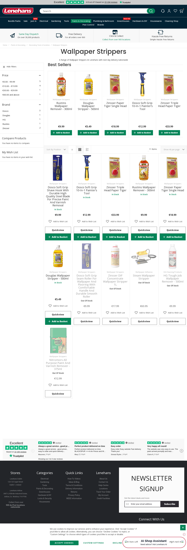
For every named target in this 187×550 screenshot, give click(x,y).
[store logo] (17, 11)
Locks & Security (45, 498)
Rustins (5, 124)
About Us (103, 479)
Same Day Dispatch (29, 34)
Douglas (6, 115)
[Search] (151, 11)
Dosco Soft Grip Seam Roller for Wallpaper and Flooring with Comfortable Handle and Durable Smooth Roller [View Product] (87, 256)
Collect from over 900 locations (116, 39)
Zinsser (5, 128)
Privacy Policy (74, 495)
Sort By (50, 149)
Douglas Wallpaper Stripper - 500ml (88, 106)
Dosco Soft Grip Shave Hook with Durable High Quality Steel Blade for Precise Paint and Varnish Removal (58, 196)
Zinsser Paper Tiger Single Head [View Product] (173, 168)
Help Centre (103, 485)
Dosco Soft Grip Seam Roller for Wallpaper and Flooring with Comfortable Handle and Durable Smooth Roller (86, 286)
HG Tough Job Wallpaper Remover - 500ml (172, 278)
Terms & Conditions (74, 485)
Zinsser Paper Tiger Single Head (115, 104)
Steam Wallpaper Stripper (144, 277)
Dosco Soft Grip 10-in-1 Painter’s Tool (142, 106)
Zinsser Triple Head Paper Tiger (169, 104)
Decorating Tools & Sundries (39, 45)
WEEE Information (74, 498)
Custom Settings (93, 543)
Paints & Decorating (18, 45)
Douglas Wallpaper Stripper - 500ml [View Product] (58, 256)
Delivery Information (74, 488)
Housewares (44, 502)
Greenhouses (44, 492)
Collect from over (16, 502)
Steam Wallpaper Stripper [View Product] (144, 256)
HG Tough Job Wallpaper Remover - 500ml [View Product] (173, 256)
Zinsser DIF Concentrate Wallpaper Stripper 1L (115, 280)
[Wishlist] (175, 11)
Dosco (5, 111)
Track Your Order (103, 492)
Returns (74, 492)
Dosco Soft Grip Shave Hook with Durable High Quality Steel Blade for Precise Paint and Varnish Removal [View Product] (58, 168)
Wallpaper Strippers (61, 99)
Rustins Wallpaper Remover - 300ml (61, 106)
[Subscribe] (170, 504)
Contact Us (103, 482)
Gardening (44, 482)
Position (57, 149)
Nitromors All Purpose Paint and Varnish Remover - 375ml (58, 364)
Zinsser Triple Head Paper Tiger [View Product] (115, 168)
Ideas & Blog (74, 482)
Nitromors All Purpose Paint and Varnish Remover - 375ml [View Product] (58, 340)
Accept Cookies (64, 543)
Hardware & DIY (44, 495)
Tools (44, 485)
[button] (58, 221)
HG (4, 119)
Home (5, 45)
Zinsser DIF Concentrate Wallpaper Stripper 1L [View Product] (115, 256)
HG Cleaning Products (173, 272)
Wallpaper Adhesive (144, 272)
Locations (103, 488)
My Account (103, 495)
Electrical (44, 479)
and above (10, 94)
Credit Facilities (103, 498)
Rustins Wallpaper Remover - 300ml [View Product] (144, 168)
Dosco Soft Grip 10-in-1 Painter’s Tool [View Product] (87, 168)
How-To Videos (74, 479)
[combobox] (97, 11)
